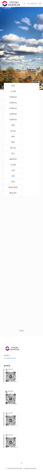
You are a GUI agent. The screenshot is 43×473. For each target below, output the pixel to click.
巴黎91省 (13, 108)
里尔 (13, 153)
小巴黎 (13, 91)
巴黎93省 (13, 114)
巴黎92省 (13, 97)
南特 (13, 137)
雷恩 (13, 125)
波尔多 (13, 131)
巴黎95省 (13, 120)
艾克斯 (13, 165)
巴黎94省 (13, 103)
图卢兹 (13, 148)
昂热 (13, 182)
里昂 (13, 86)
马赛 (13, 170)
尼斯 (13, 176)
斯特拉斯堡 (13, 187)
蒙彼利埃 (13, 159)
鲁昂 (13, 142)
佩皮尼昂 (13, 193)
